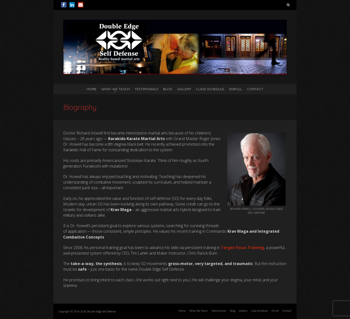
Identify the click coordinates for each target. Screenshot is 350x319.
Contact (255, 89)
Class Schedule (210, 89)
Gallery (184, 89)
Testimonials (146, 89)
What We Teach (115, 89)
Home (91, 89)
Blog (167, 89)
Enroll (235, 89)
